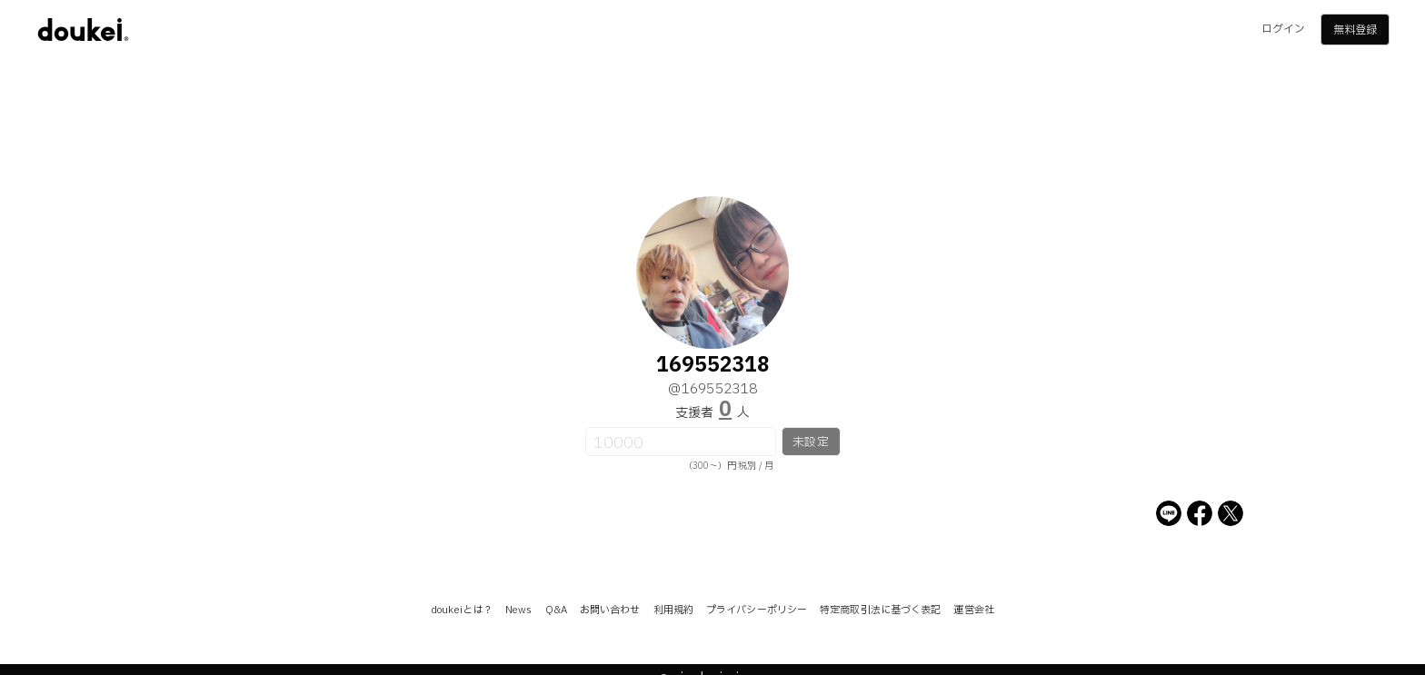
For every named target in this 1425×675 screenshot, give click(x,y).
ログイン (1283, 29)
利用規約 (673, 610)
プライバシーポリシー (756, 610)
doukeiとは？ (462, 610)
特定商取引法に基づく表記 (880, 610)
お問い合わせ (610, 610)
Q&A (556, 610)
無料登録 (1355, 30)
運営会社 (973, 610)
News (518, 610)
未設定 (810, 442)
